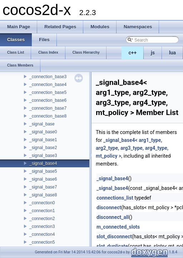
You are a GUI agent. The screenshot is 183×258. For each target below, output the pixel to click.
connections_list (115, 198)
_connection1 (42, 210)
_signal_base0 (43, 131)
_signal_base (42, 123)
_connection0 (42, 202)
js (153, 53)
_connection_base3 (47, 76)
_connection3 (42, 226)
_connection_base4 (47, 84)
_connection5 (42, 242)
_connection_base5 (47, 92)
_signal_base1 (43, 139)
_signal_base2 (43, 147)
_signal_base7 (43, 187)
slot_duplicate (112, 246)
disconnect (109, 207)
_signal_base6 (43, 179)
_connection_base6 (47, 100)
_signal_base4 (43, 163)
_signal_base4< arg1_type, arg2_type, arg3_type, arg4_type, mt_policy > (132, 148)
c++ (133, 53)
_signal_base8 (43, 194)
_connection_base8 (47, 116)
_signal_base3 (43, 155)
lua (172, 53)
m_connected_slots (118, 227)
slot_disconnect (114, 236)
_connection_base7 (47, 108)
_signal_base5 (43, 171)
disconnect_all (113, 217)
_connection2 (42, 218)
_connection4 (42, 234)
